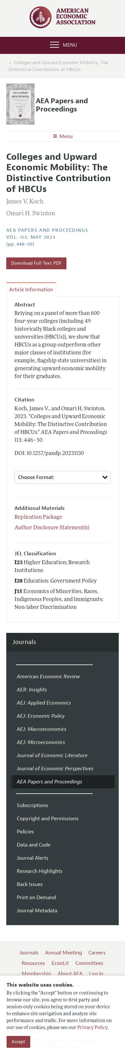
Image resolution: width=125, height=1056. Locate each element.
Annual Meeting (63, 952)
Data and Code (33, 845)
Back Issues (30, 884)
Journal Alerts (32, 858)
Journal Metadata (37, 910)
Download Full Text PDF (36, 263)
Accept (18, 1041)
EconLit (60, 963)
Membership (36, 974)
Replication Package (38, 517)
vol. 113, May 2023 (30, 237)
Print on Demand (36, 897)
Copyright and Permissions (48, 818)
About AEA (70, 974)
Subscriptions (32, 805)
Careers (97, 952)
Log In (96, 974)
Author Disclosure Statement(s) (51, 528)
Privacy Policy (92, 1027)
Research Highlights (40, 871)
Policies (25, 831)
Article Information (31, 289)
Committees (89, 963)
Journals (24, 642)
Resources (33, 963)
